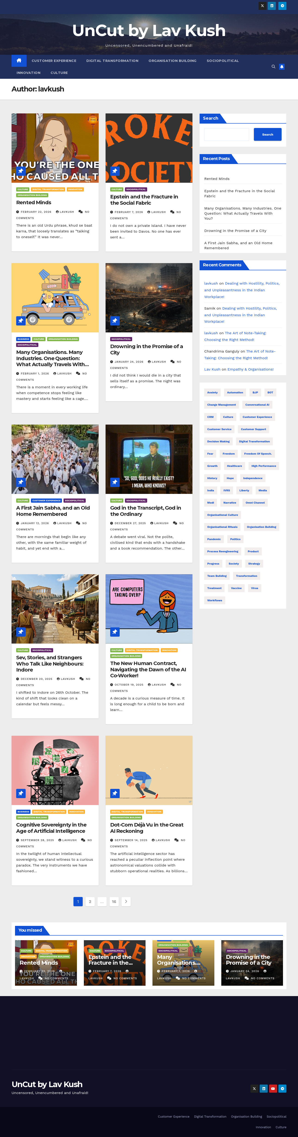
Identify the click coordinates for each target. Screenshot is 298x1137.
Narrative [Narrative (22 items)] (229, 502)
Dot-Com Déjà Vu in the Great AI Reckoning (146, 828)
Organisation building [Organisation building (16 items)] (261, 527)
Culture (59, 73)
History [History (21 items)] (212, 478)
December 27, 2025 (131, 523)
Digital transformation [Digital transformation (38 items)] (254, 441)
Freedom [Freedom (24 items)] (229, 453)
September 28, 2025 (38, 840)
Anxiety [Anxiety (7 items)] (212, 392)
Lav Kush (212, 369)
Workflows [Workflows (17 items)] (214, 600)
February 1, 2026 (35, 373)
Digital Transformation (112, 61)
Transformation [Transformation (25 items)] (246, 576)
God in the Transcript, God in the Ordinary (145, 511)
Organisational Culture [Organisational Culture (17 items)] (222, 515)
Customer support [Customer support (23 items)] (253, 429)
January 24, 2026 (130, 361)
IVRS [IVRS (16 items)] (226, 490)
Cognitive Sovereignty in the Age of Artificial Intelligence (51, 828)
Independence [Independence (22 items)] (252, 478)
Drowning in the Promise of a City (146, 349)
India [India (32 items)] (210, 490)
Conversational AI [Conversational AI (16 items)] (257, 404)
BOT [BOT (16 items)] (270, 392)
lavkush (65, 211)
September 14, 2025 (132, 840)
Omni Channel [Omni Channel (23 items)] (255, 502)
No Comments (56, 978)
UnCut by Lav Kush (149, 30)
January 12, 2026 (35, 523)
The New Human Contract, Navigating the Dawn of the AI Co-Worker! (148, 669)
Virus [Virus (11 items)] (254, 588)
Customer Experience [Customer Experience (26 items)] (257, 417)
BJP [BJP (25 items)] (255, 392)
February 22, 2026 (37, 211)
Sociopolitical (223, 61)
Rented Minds (33, 202)
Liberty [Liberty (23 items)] (244, 490)
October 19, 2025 (130, 684)
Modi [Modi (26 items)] (210, 502)
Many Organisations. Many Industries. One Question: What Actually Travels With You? (50, 361)
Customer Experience (54, 61)
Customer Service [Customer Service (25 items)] (219, 429)
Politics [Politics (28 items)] (235, 539)
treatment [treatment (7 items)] (214, 588)
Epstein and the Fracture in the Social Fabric (144, 200)
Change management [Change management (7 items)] (221, 404)
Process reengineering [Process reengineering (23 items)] (222, 551)
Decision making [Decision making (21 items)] (218, 441)
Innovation (28, 73)
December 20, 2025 (37, 679)
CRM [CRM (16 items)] (210, 417)
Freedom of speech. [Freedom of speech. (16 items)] (258, 453)
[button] (273, 66)
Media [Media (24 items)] (263, 490)
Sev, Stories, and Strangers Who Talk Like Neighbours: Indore (49, 663)
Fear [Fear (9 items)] (210, 453)
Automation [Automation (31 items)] (235, 392)
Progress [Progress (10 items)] (213, 563)
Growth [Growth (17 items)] (212, 466)
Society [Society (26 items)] (234, 563)
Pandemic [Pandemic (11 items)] (214, 539)
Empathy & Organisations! (251, 369)
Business (23, 339)
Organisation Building (173, 61)
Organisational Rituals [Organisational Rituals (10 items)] (222, 527)
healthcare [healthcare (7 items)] (234, 466)
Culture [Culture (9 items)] (228, 417)
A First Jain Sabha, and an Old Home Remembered (53, 511)
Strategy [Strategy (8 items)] (254, 563)
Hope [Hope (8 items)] (230, 478)
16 (114, 901)
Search (210, 118)
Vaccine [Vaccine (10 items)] (236, 588)
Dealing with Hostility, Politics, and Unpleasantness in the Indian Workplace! (242, 290)
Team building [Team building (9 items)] (217, 576)
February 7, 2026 (129, 212)
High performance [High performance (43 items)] (264, 466)
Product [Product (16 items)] (253, 551)
